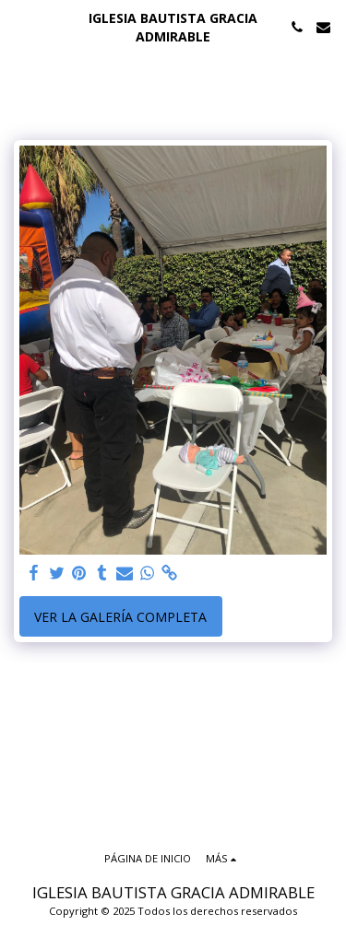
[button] (20, 26)
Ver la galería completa (120, 617)
